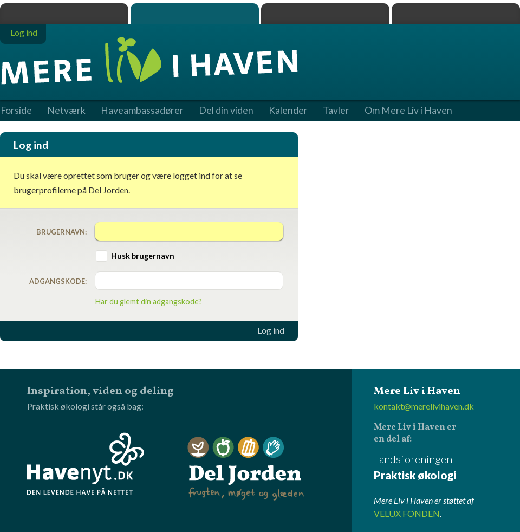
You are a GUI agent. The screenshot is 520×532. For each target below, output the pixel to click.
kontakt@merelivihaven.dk (424, 406)
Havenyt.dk (456, 13)
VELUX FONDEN (407, 513)
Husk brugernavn (142, 256)
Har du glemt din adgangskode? (148, 301)
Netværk (66, 110)
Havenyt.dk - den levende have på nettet (85, 463)
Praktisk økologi (64, 13)
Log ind (270, 330)
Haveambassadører (142, 110)
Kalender (288, 110)
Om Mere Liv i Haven (408, 110)
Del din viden (226, 110)
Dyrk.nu (325, 13)
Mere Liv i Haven (195, 13)
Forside (16, 110)
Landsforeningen (447, 467)
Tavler (336, 110)
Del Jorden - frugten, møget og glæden (245, 469)
